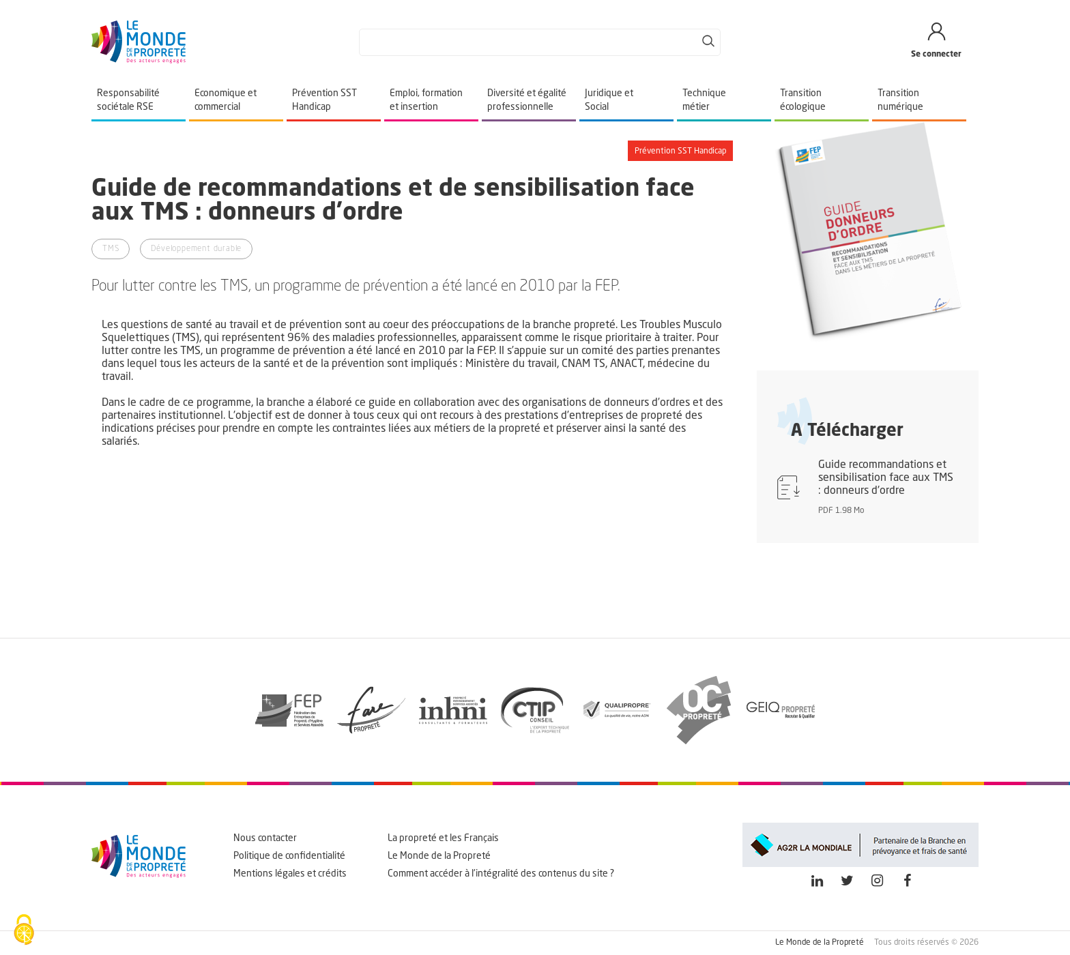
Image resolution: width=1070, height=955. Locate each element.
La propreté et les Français (443, 838)
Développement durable (196, 249)
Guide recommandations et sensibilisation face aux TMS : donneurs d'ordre (885, 478)
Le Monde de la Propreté (439, 856)
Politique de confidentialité (289, 856)
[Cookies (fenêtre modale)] (24, 931)
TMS (110, 249)
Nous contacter (265, 838)
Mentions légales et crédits (290, 874)
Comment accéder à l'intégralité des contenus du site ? (501, 874)
